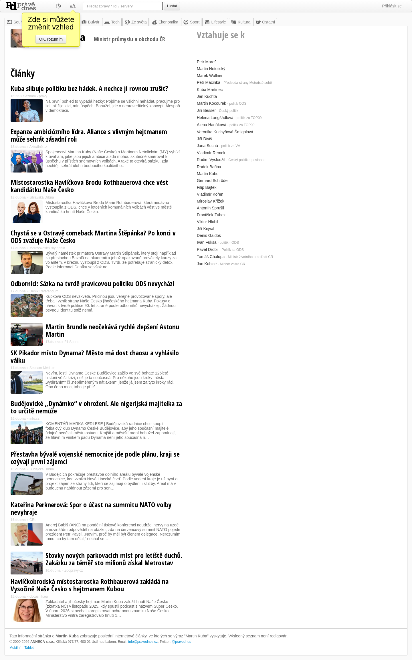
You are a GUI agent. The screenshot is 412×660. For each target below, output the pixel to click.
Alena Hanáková (211, 124)
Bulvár (90, 22)
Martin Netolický (211, 68)
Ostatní (265, 22)
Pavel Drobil (207, 249)
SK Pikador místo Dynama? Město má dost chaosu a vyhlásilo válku (95, 356)
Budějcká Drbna (41, 469)
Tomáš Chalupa (211, 256)
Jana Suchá (207, 145)
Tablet (29, 648)
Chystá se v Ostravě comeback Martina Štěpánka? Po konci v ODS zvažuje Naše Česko (93, 236)
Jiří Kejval (205, 228)
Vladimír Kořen (210, 194)
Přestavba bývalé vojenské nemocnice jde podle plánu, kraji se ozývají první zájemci (95, 457)
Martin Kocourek (211, 103)
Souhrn (16, 22)
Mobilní (15, 648)
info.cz (34, 419)
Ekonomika (165, 22)
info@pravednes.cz (143, 642)
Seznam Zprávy (35, 96)
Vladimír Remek (211, 152)
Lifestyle (215, 22)
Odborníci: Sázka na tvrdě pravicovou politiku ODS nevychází (92, 283)
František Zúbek (211, 215)
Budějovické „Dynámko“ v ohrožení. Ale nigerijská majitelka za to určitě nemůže (96, 407)
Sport (191, 22)
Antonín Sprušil (210, 208)
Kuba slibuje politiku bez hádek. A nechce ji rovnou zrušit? (89, 88)
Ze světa (135, 22)
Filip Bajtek (206, 187)
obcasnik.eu (38, 596)
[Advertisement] (299, 308)
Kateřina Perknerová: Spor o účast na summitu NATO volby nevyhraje (91, 508)
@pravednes (181, 642)
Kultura (240, 22)
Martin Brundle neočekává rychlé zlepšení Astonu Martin (112, 330)
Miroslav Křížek (210, 201)
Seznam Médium (42, 368)
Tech (112, 22)
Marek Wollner (210, 75)
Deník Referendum (43, 291)
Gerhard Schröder (213, 180)
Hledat (172, 6)
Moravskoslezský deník (47, 248)
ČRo (32, 520)
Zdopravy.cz (73, 570)
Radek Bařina (209, 166)
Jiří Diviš (204, 138)
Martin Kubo (207, 173)
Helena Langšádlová (215, 117)
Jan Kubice (207, 263)
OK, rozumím (51, 39)
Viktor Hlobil (207, 221)
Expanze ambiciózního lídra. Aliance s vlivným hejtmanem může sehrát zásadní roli (89, 135)
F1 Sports (71, 342)
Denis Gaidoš (209, 235)
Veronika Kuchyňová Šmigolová (225, 132)
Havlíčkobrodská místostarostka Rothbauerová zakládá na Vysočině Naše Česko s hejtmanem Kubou (90, 584)
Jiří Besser (206, 110)
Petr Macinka (208, 82)
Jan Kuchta (207, 96)
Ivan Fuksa (206, 242)
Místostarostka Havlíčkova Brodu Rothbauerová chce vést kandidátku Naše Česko (89, 185)
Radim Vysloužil (211, 159)
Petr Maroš (206, 62)
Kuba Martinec (210, 89)
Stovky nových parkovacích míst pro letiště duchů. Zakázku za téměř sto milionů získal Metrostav (113, 558)
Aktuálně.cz (38, 147)
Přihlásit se (392, 6)
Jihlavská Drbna (41, 197)
